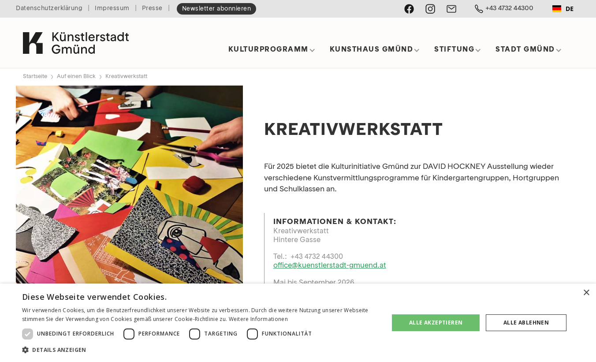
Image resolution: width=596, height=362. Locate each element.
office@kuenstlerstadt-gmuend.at (329, 265)
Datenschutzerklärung (49, 8)
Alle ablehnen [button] (526, 322)
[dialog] (298, 323)
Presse (152, 8)
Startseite (35, 76)
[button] (272, 53)
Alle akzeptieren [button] (435, 322)
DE (563, 8)
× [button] (586, 293)
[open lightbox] (129, 199)
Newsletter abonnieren (216, 9)
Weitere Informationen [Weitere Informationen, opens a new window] (258, 319)
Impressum (112, 8)
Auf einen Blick (76, 76)
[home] (76, 39)
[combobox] (563, 9)
